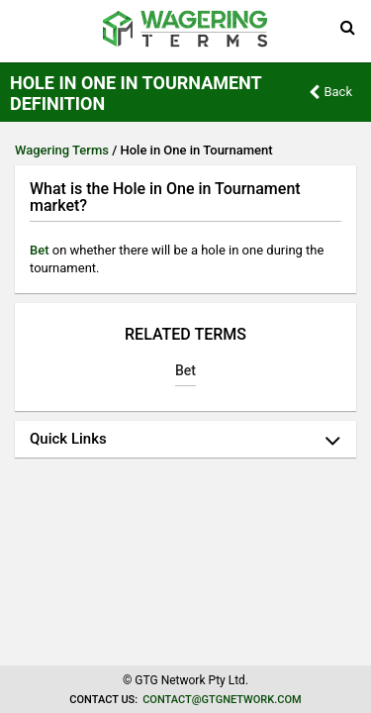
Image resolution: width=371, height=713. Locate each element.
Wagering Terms (62, 150)
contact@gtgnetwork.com (221, 699)
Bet (39, 250)
